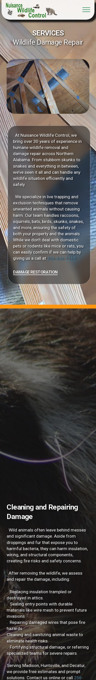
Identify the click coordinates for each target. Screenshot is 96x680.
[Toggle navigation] (86, 9)
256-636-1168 (70, 258)
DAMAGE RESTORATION (44, 272)
